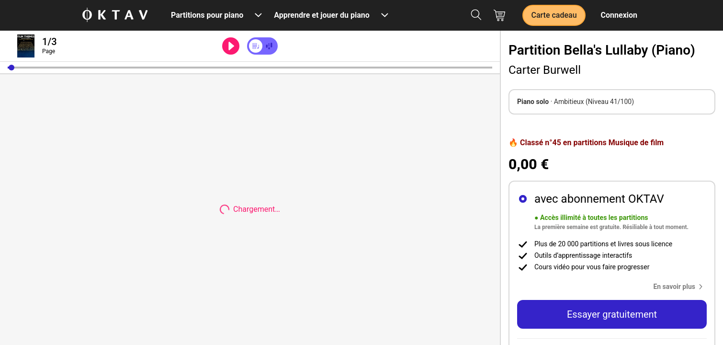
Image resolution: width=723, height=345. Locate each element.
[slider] (250, 68)
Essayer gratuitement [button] (612, 314)
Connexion (619, 15)
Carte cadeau (553, 15)
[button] (11, 67)
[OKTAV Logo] (115, 15)
